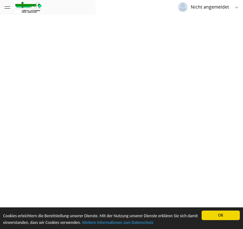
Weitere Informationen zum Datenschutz (117, 223)
